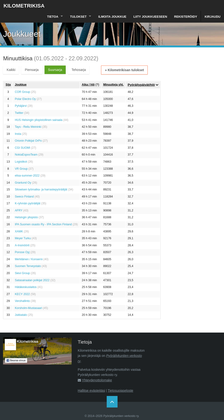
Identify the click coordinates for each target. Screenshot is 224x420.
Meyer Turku (23, 238)
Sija (8, 84)
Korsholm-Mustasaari (28, 308)
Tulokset (78, 16)
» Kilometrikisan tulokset (124, 70)
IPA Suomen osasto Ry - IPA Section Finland (43, 224)
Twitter (19, 113)
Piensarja (31, 70)
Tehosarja (79, 70)
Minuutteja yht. (113, 84)
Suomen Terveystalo (28, 266)
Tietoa (52, 16)
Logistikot (21, 161)
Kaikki (11, 70)
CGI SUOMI (22, 147)
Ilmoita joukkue (112, 16)
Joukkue (21, 84)
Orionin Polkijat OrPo (28, 140)
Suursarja (55, 70)
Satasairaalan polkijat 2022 (32, 280)
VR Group (21, 168)
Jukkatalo (21, 315)
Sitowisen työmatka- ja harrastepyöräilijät (41, 189)
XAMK (19, 231)
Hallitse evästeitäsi (91, 390)
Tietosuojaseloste (120, 390)
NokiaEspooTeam (26, 154)
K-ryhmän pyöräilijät (27, 203)
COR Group (22, 92)
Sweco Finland (24, 196)
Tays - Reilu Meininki (28, 126)
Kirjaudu (212, 16)
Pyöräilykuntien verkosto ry (121, 416)
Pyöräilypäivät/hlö (141, 84)
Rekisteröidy (185, 16)
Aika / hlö (88, 84)
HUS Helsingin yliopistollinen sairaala (38, 120)
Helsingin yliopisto (26, 217)
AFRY (18, 210)
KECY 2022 (22, 294)
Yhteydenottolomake (97, 380)
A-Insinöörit (22, 245)
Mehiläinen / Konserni (29, 259)
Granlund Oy (23, 182)
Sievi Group (22, 273)
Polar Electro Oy (25, 99)
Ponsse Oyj (22, 252)
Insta (18, 134)
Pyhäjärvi (21, 105)
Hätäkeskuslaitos (26, 287)
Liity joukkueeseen (150, 16)
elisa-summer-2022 (27, 175)
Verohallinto (22, 301)
